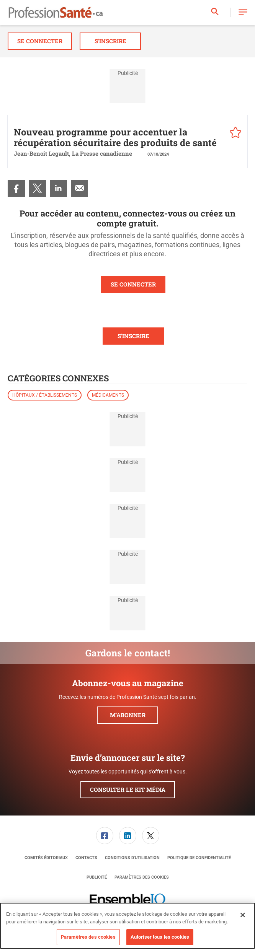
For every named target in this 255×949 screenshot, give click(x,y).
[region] (127, 926)
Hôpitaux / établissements (44, 395)
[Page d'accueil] (55, 12)
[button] (243, 12)
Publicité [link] (97, 877)
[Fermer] (242, 915)
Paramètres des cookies (141, 877)
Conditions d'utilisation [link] (132, 857)
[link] (16, 188)
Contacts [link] (86, 857)
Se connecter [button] (39, 41)
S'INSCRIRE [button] (133, 336)
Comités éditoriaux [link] (46, 857)
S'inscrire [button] (110, 41)
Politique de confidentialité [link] (199, 857)
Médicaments (108, 395)
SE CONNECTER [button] (133, 284)
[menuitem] (16, 188)
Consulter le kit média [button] (127, 789)
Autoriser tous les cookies (160, 937)
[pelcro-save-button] (233, 133)
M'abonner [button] (127, 715)
